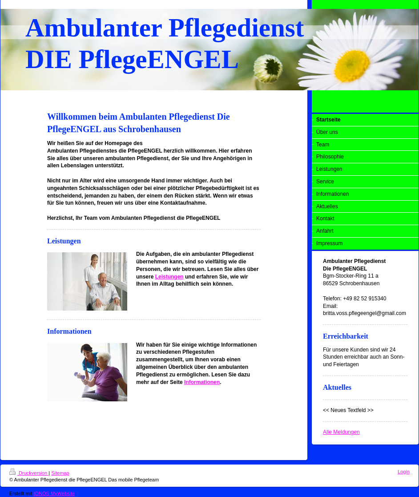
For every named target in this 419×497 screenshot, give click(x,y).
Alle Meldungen (341, 432)
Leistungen (169, 277)
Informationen (202, 382)
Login (404, 471)
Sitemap (60, 473)
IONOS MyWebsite (54, 493)
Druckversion (28, 473)
